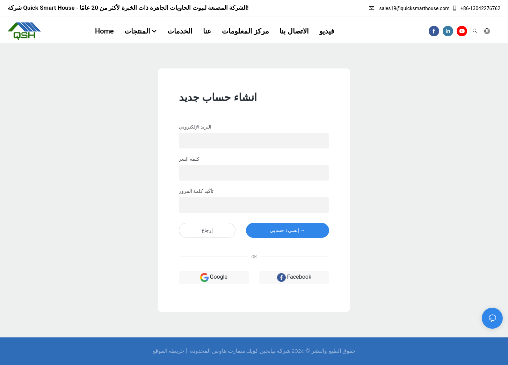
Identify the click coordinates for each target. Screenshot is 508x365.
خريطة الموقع (168, 351)
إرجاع (207, 230)
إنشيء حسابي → (287, 230)
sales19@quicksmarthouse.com (409, 8)
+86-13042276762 (476, 8)
